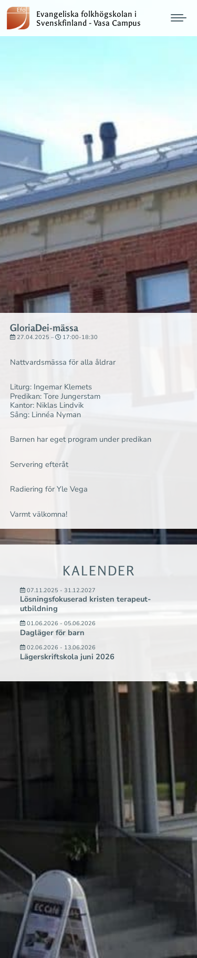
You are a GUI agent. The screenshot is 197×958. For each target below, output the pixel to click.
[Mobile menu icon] (178, 18)
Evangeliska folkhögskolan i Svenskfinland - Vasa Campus (90, 19)
